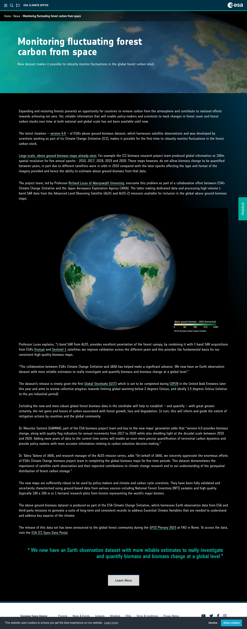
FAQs (128, 616)
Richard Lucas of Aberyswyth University (96, 183)
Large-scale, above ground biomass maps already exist (57, 156)
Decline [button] (213, 622)
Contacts (99, 616)
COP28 (174, 384)
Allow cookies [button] (231, 622)
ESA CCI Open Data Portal (50, 533)
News (17, 16)
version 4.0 (58, 133)
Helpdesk (115, 616)
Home (7, 16)
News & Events (81, 616)
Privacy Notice (171, 616)
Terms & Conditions (147, 616)
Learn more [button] (111, 622)
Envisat (39, 349)
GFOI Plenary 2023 (163, 527)
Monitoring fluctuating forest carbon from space (52, 16)
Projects (62, 616)
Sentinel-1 (59, 349)
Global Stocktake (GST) (100, 384)
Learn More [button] (123, 580)
